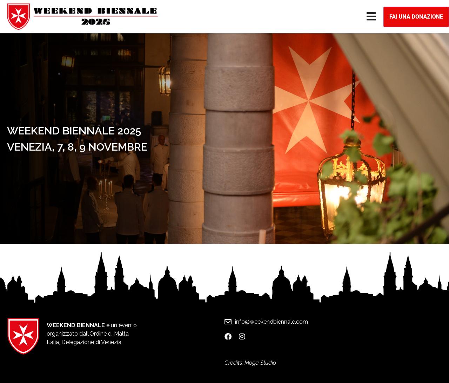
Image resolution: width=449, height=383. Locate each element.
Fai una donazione (416, 16)
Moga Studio (260, 362)
